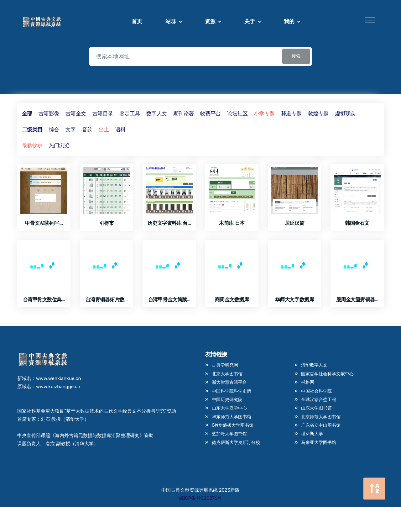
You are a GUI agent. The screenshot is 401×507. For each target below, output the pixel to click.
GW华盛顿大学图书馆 (232, 424)
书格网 (307, 382)
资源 (210, 21)
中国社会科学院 (316, 390)
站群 (170, 21)
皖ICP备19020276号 (200, 498)
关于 (249, 21)
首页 (137, 21)
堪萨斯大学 (312, 433)
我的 (289, 21)
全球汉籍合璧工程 (318, 399)
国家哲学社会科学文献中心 (327, 373)
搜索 (296, 56)
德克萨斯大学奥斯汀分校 (236, 441)
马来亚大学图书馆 (318, 441)
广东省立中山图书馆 (321, 424)
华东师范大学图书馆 (231, 416)
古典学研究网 (225, 365)
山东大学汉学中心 (229, 407)
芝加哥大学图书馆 (229, 433)
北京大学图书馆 (227, 373)
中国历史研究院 (227, 399)
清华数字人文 (314, 365)
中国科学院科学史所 (231, 390)
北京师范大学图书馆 (321, 416)
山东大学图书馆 (316, 407)
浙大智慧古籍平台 (229, 382)
